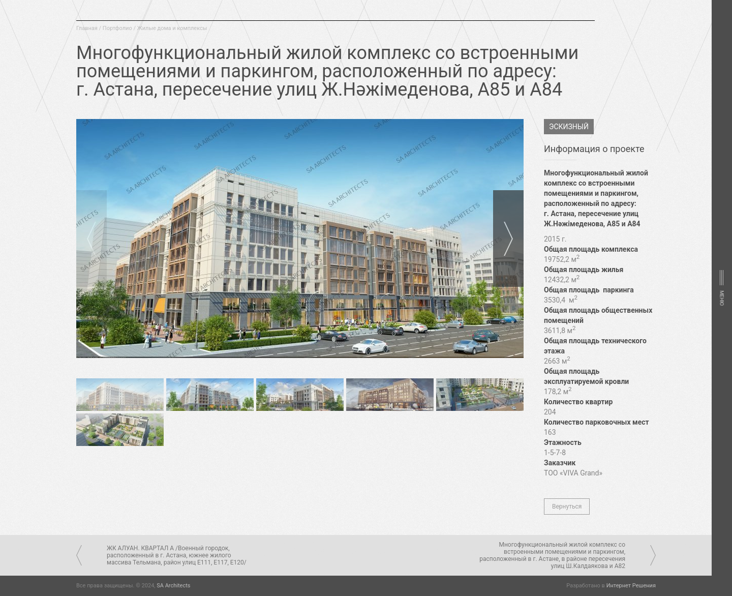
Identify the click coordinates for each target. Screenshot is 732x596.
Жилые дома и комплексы (172, 28)
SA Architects (173, 585)
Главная (87, 28)
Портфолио (117, 28)
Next (508, 238)
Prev (91, 238)
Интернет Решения (631, 585)
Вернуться (567, 506)
